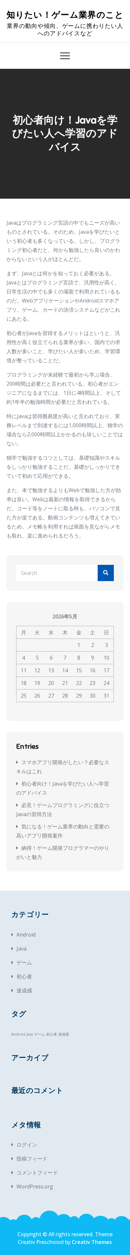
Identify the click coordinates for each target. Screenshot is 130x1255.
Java (21, 948)
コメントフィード (37, 1172)
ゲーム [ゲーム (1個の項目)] (39, 1034)
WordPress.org (34, 1186)
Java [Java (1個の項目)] (30, 1034)
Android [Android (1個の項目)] (18, 1034)
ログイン (26, 1144)
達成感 (24, 990)
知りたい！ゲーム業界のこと (65, 15)
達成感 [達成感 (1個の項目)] (63, 1034)
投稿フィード (32, 1158)
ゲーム (24, 962)
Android (26, 934)
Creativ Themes (92, 1242)
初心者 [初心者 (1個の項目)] (51, 1034)
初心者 (24, 976)
